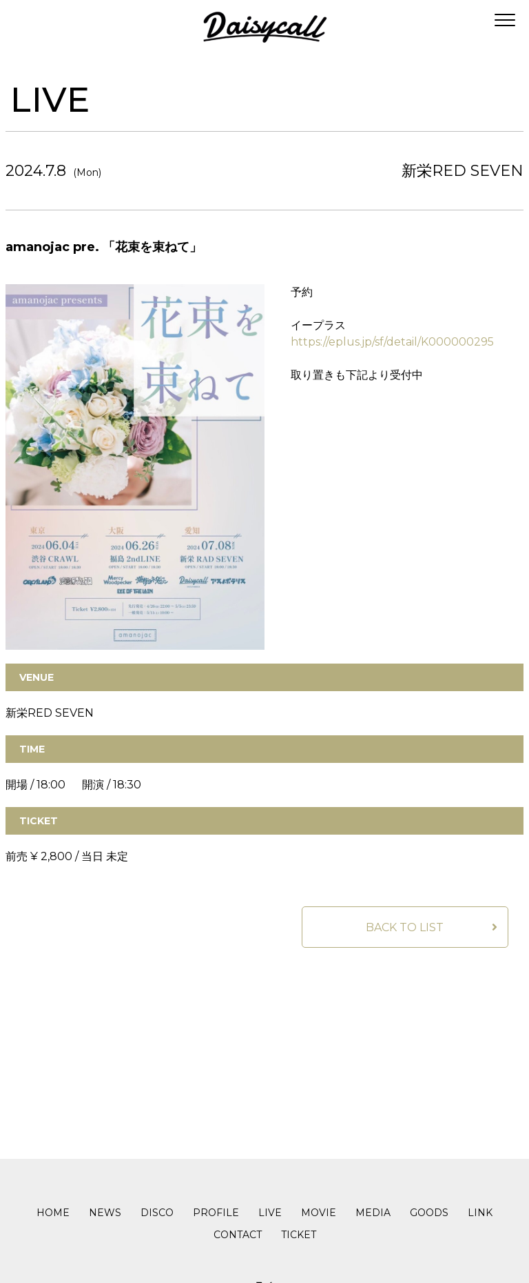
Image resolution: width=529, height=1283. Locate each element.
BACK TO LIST (405, 928)
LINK (480, 1212)
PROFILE (216, 1212)
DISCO (157, 1212)
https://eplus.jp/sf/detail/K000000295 (392, 341)
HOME (53, 1212)
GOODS (429, 1212)
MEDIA (373, 1212)
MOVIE (318, 1212)
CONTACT (238, 1235)
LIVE (270, 1212)
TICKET (298, 1235)
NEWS (105, 1212)
